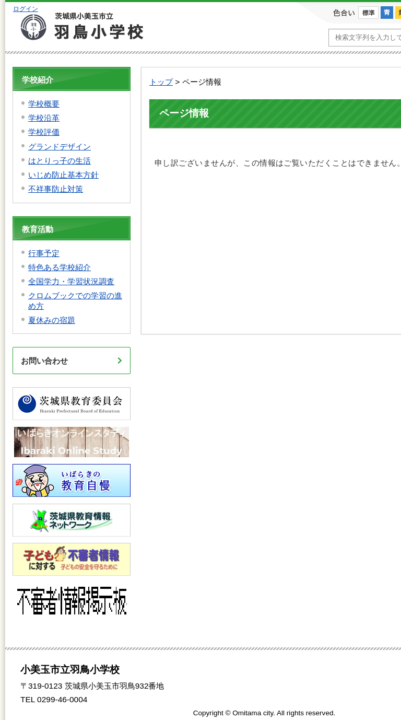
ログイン (25, 8)
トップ (161, 81)
